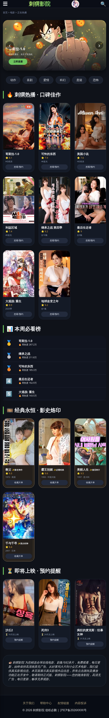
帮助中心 (46, 703)
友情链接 (63, 703)
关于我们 (28, 703)
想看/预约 (18, 167)
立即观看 (18, 61)
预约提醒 (18, 640)
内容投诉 (80, 703)
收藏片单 (18, 482)
